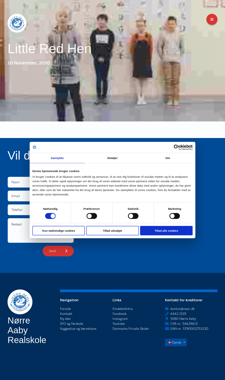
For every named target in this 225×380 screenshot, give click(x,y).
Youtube (118, 324)
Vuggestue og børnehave (78, 328)
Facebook (119, 314)
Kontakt (66, 314)
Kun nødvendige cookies (58, 230)
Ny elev (65, 319)
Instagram (120, 319)
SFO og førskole (71, 324)
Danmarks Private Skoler (130, 328)
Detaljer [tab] (112, 157)
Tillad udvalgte (112, 230)
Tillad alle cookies (166, 230)
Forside (65, 309)
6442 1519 (178, 314)
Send (52, 251)
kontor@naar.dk (182, 309)
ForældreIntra (122, 309)
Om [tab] (167, 157)
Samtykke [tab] (57, 157)
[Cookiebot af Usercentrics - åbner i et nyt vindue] (176, 147)
